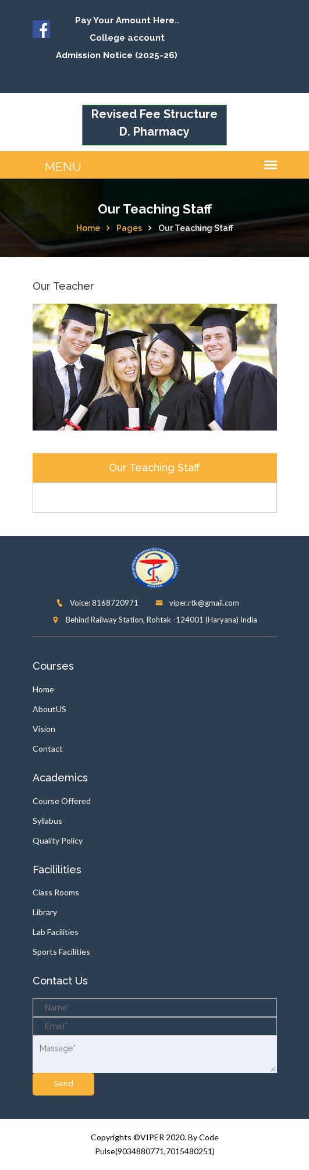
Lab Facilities (56, 932)
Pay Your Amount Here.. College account (127, 29)
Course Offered (62, 801)
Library (45, 912)
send (63, 1083)
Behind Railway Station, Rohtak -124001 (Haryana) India (154, 619)
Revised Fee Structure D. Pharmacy (154, 122)
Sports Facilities (61, 951)
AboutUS (49, 709)
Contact (48, 748)
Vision (44, 729)
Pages (129, 228)
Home (88, 228)
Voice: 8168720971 (97, 602)
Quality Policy (58, 840)
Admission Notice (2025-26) (116, 55)
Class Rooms (56, 892)
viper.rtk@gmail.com (197, 602)
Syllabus (47, 821)
